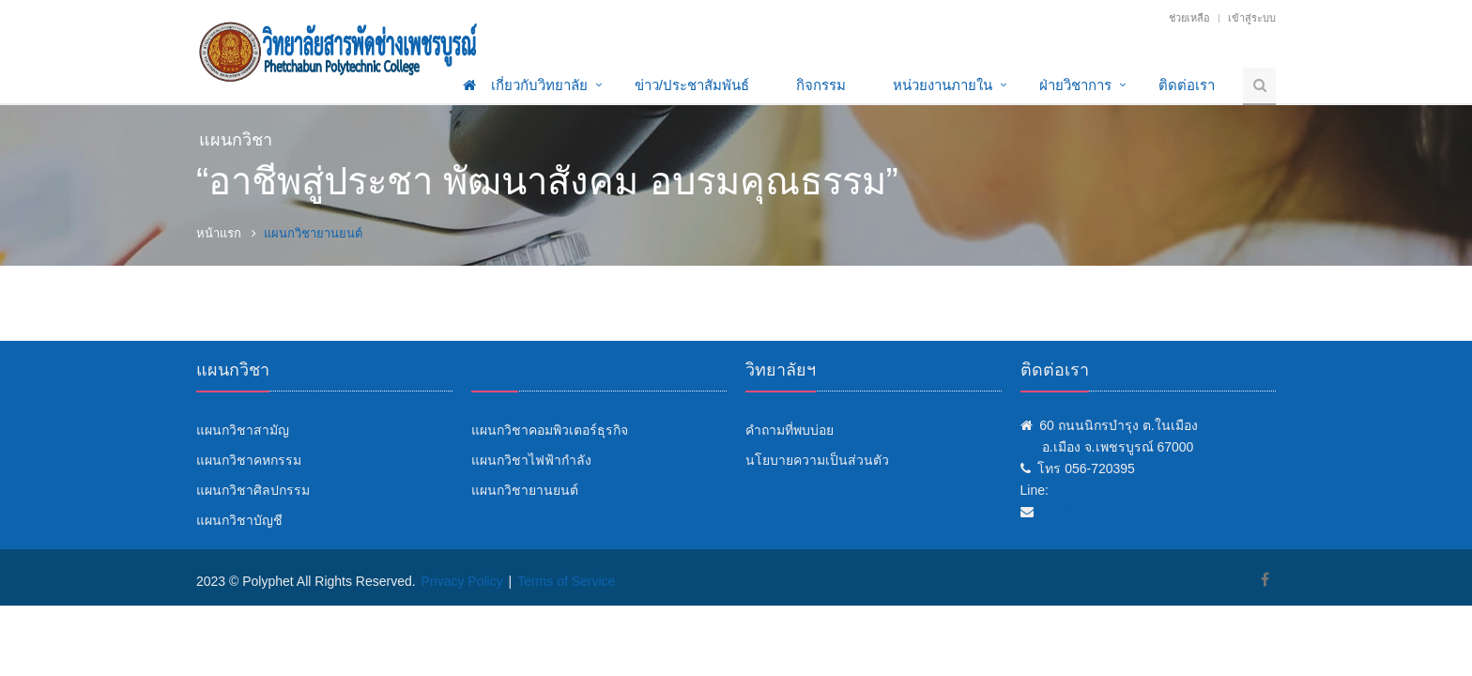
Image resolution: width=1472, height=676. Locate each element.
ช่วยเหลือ (1189, 17)
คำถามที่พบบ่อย (789, 430)
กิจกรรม (821, 85)
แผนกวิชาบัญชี (239, 520)
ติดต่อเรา (1186, 85)
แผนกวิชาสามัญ (242, 430)
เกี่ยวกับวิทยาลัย (539, 85)
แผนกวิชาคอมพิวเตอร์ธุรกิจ (549, 430)
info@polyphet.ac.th (1098, 511)
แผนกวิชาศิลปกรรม (253, 490)
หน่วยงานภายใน (942, 85)
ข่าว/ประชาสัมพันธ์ (692, 85)
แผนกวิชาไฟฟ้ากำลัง (531, 460)
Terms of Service (566, 581)
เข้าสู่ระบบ (1252, 17)
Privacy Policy (462, 581)
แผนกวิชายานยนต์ (524, 490)
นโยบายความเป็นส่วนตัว (817, 460)
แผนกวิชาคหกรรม (248, 460)
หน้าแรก (218, 233)
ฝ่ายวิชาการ (1075, 85)
